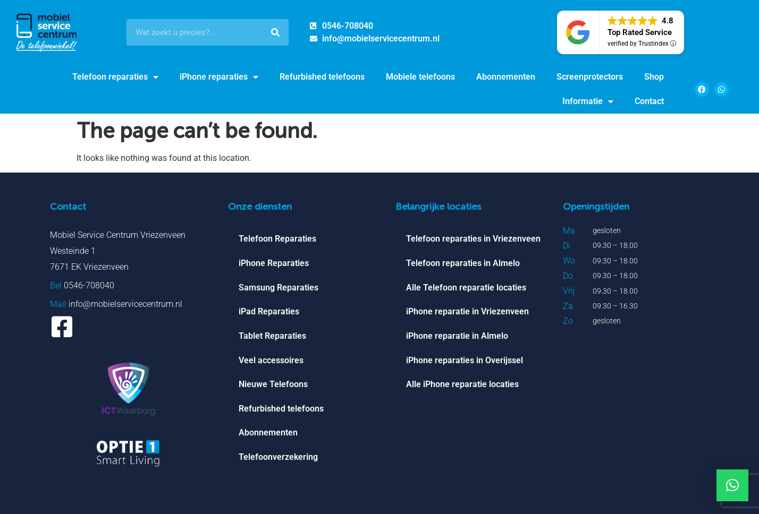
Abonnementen (505, 77)
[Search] (275, 32)
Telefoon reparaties (115, 77)
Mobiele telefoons (420, 77)
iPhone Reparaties (274, 264)
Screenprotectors (589, 77)
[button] (732, 485)
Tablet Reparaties (272, 337)
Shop (654, 77)
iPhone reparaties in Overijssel (464, 361)
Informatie (587, 101)
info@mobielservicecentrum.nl (125, 304)
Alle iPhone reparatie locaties (462, 386)
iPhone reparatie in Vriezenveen (467, 312)
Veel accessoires (271, 361)
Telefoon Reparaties (277, 239)
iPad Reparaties (269, 312)
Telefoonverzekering (278, 459)
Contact (649, 101)
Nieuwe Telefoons (273, 386)
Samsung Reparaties (278, 288)
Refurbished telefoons (322, 77)
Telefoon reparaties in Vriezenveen (473, 239)
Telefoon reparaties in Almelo (463, 264)
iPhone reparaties (219, 77)
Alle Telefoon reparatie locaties (466, 288)
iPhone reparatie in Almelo (457, 337)
